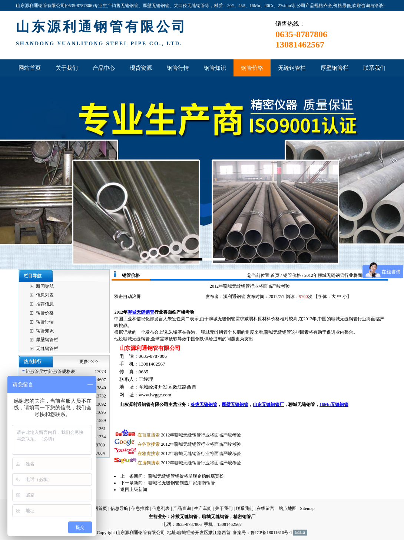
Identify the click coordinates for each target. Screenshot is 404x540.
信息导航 (119, 508)
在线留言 (265, 508)
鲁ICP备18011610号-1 (271, 532)
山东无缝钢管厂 (268, 404)
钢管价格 (45, 312)
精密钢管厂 (244, 516)
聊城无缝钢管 (141, 312)
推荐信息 (45, 304)
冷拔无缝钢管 (204, 404)
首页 (275, 275)
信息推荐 (140, 508)
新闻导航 (45, 286)
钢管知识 (45, 330)
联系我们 (245, 508)
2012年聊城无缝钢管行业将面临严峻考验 (189, 435)
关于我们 (224, 508)
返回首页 (98, 508)
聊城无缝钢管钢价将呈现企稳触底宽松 (186, 476)
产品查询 (182, 508)
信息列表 (45, 295)
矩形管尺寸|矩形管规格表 (50, 371)
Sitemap (307, 508)
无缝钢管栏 (47, 348)
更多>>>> (88, 361)
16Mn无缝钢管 (333, 404)
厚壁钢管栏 (47, 339)
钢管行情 (45, 321)
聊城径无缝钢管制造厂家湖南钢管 (181, 482)
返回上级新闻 (133, 489)
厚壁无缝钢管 (235, 404)
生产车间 (203, 508)
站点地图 (288, 508)
